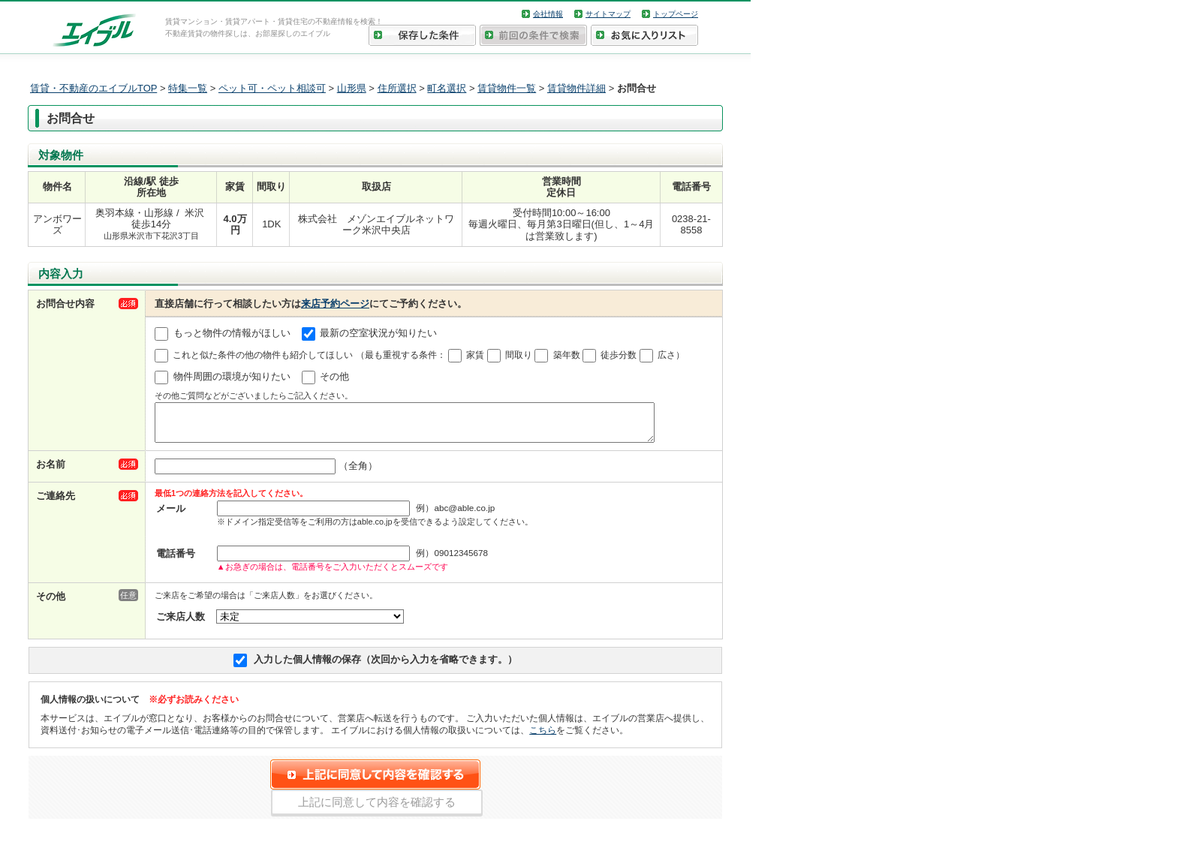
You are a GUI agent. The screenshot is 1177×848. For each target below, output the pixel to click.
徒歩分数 (619, 355)
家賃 (475, 355)
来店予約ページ (335, 303)
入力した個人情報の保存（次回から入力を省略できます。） (385, 666)
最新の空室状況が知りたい (378, 333)
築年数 (566, 355)
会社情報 (548, 14)
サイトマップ (608, 14)
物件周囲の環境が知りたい (231, 377)
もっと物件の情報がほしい (231, 333)
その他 (334, 377)
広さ (667, 355)
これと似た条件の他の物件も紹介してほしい (263, 355)
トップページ (675, 14)
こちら (542, 736)
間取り (518, 355)
